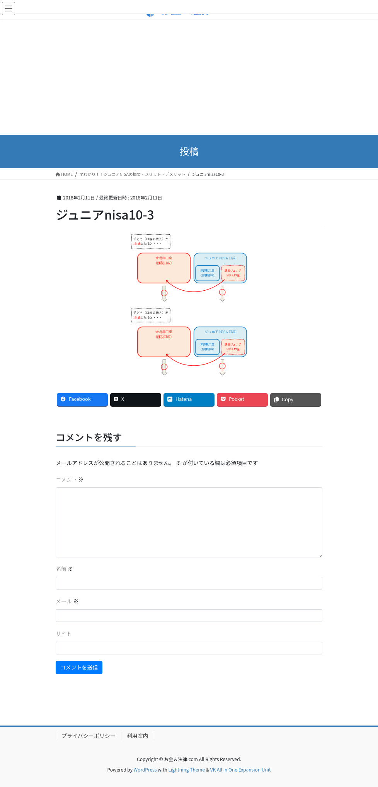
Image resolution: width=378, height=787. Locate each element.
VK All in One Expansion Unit (240, 769)
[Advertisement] (189, 77)
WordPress (145, 769)
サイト (64, 633)
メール (67, 601)
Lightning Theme (186, 769)
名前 (64, 568)
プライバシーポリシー (88, 735)
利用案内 (137, 735)
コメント (70, 479)
